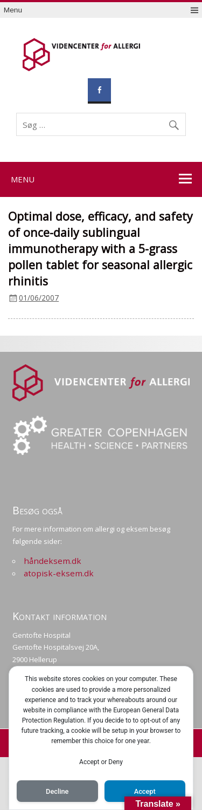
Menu (13, 10)
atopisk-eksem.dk (59, 573)
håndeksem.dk (52, 560)
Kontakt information (59, 616)
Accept (145, 791)
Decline (57, 791)
